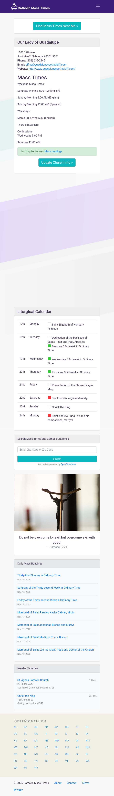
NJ (77, 747)
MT (36, 747)
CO (66, 727)
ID (56, 733)
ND (36, 754)
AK (25, 727)
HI (46, 733)
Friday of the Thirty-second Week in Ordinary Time (47, 600)
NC (25, 754)
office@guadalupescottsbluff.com (46, 64)
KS (15, 740)
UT (56, 761)
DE (87, 727)
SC (15, 761)
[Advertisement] (57, 201)
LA (35, 740)
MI (77, 740)
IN (77, 733)
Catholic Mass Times (30, 6)
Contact (71, 783)
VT (66, 761)
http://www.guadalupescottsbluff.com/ (52, 68)
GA (36, 733)
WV (15, 767)
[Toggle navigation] (98, 6)
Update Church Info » (57, 162)
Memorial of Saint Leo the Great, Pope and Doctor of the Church (55, 649)
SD (25, 761)
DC (15, 733)
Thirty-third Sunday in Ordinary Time (38, 575)
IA (87, 733)
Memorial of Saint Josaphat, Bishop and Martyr (45, 625)
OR (66, 754)
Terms (85, 783)
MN (87, 740)
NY (15, 754)
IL (66, 733)
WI (25, 767)
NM (87, 747)
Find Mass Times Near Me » (57, 26)
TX (46, 761)
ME (46, 740)
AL (15, 727)
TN (36, 761)
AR (46, 727)
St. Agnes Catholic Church (33, 680)
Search (57, 458)
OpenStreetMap (68, 464)
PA (77, 754)
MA (67, 740)
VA (77, 761)
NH (67, 747)
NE (46, 747)
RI (87, 754)
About (57, 783)
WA (87, 761)
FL (25, 733)
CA (56, 727)
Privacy (18, 789)
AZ (35, 727)
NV (56, 747)
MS (15, 747)
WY (36, 767)
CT (77, 727)
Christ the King (26, 695)
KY (25, 740)
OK (56, 754)
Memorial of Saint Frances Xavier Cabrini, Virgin (46, 612)
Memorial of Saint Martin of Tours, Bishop (42, 637)
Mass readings (53, 151)
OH (46, 754)
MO (25, 747)
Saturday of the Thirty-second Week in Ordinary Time (48, 587)
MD (56, 740)
